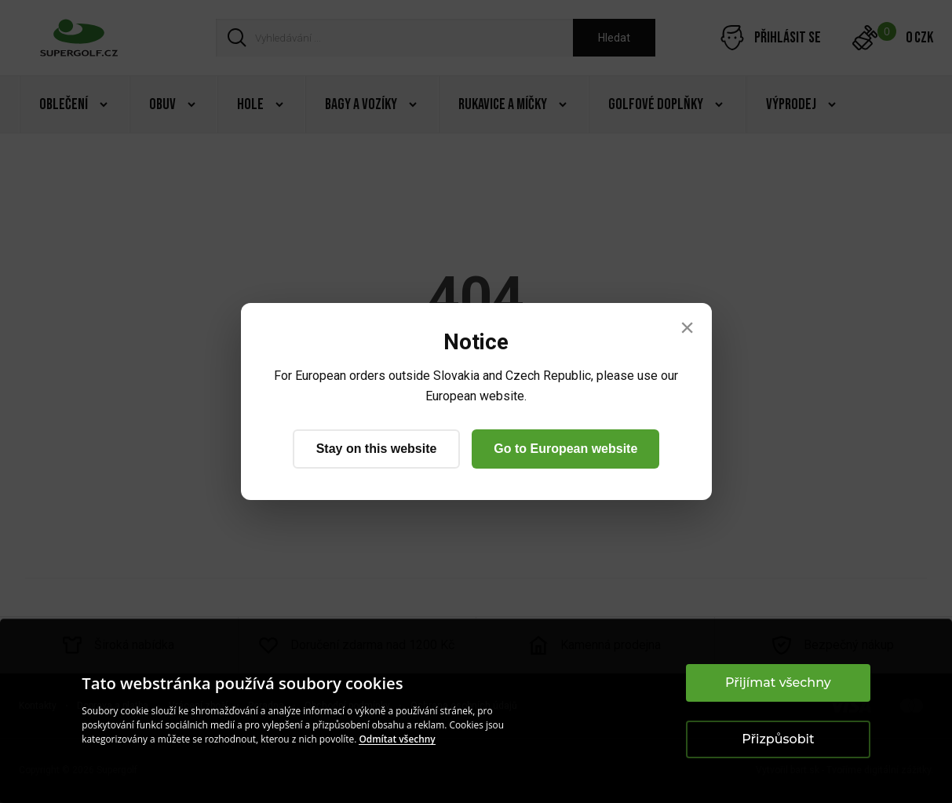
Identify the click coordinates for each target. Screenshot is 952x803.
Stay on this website (376, 448)
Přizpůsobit (778, 739)
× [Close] (687, 327)
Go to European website (565, 448)
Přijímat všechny (778, 682)
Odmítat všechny (397, 739)
